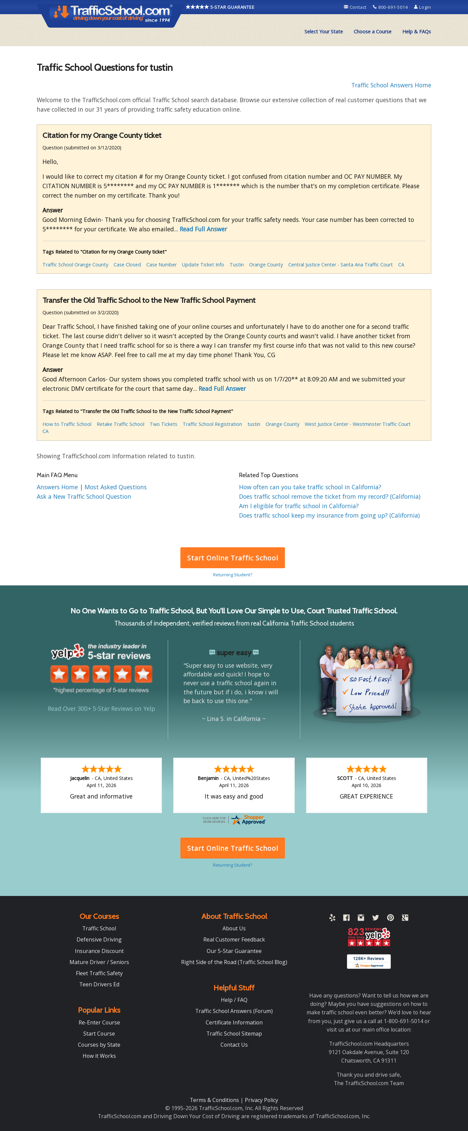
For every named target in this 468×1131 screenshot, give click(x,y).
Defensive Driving (99, 939)
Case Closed (127, 264)
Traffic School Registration (212, 424)
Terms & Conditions (215, 1100)
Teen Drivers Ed (99, 984)
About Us (234, 928)
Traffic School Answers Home (391, 85)
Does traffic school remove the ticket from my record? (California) (329, 496)
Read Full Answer (203, 229)
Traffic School (99, 928)
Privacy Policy (261, 1100)
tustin (253, 424)
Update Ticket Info (203, 264)
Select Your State (323, 31)
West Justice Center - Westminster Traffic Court (358, 424)
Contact (356, 7)
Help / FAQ (234, 1000)
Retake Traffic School (120, 424)
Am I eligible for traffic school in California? (299, 506)
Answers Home (58, 487)
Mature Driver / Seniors (99, 962)
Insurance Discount (99, 951)
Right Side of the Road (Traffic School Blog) (234, 962)
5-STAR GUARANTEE (220, 7)
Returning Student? (232, 575)
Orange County (266, 264)
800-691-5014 (391, 7)
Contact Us (234, 1044)
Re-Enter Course (99, 1022)
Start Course (99, 1033)
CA (401, 264)
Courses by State (99, 1044)
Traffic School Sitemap (234, 1033)
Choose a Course (372, 31)
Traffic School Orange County (75, 264)
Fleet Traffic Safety (99, 973)
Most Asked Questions (116, 487)
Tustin (237, 264)
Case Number (161, 264)
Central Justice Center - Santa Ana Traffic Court (340, 264)
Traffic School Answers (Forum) (234, 1011)
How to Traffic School (66, 424)
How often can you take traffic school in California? (310, 487)
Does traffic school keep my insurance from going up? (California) (329, 515)
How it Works (99, 1056)
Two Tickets (163, 424)
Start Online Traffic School (232, 557)
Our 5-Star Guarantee (234, 951)
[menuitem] (323, 31)
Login (422, 7)
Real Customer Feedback (234, 939)
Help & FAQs (416, 31)
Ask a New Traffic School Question (84, 496)
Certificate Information (234, 1022)
